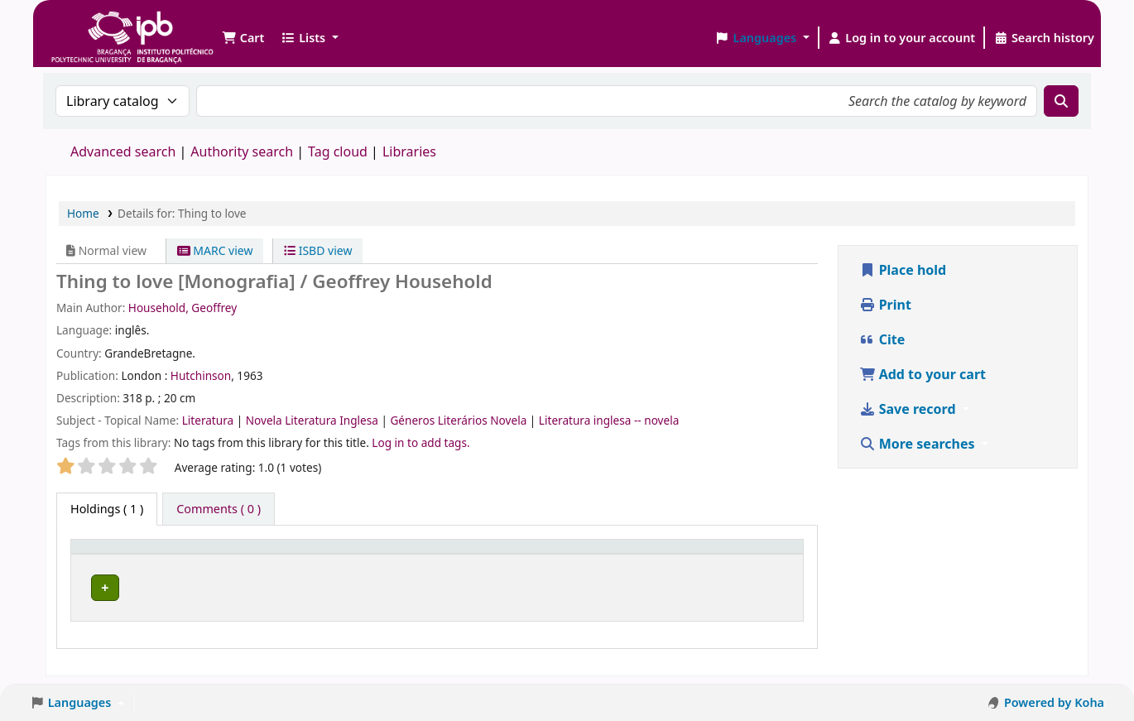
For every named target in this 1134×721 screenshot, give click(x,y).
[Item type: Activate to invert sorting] (139, 555)
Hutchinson (201, 375)
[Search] (1061, 101)
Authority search (241, 151)
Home (83, 213)
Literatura (209, 420)
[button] (243, 38)
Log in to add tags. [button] (420, 442)
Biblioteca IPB (91, 24)
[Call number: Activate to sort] (551, 555)
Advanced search (122, 151)
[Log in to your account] (902, 38)
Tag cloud (338, 151)
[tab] (218, 509)
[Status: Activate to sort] (750, 555)
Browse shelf (553, 588)
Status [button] (723, 555)
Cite (882, 339)
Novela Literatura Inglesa (314, 420)
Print (885, 305)
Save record (909, 409)
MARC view (215, 250)
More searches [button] (918, 444)
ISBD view (318, 250)
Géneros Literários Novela (459, 420)
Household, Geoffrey (182, 307)
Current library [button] (257, 555)
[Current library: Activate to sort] (306, 555)
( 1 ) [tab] (106, 509)
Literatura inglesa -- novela (609, 420)
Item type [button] (107, 555)
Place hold (903, 270)
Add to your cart (923, 374)
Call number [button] (448, 555)
